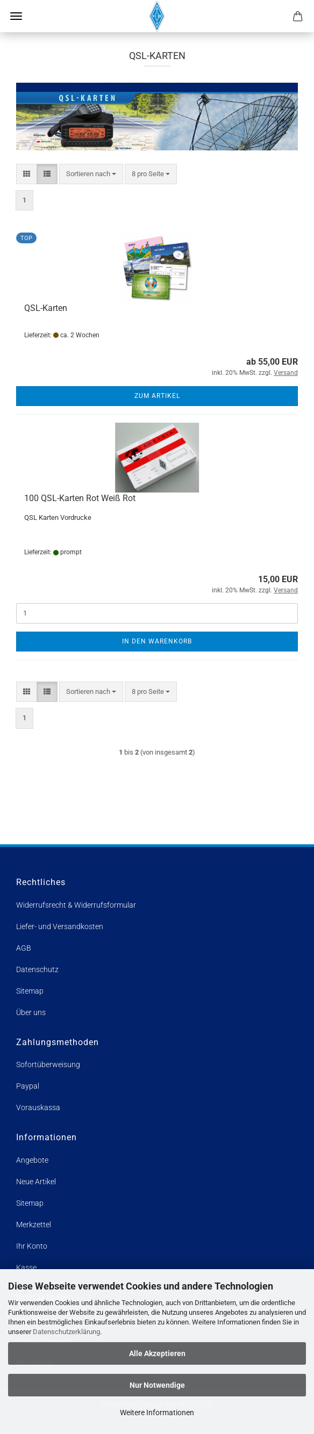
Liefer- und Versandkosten (59, 926)
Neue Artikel (36, 1181)
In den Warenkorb (157, 641)
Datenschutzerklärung (66, 1332)
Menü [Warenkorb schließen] (16, 16)
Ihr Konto (31, 1246)
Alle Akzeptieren (157, 1353)
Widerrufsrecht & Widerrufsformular (76, 905)
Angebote (32, 1160)
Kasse (26, 1267)
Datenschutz (37, 969)
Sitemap (30, 991)
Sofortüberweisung (48, 1064)
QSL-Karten (45, 308)
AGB (23, 948)
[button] (26, 174)
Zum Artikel (157, 396)
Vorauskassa (38, 1107)
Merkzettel (33, 1224)
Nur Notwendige (157, 1385)
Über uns (31, 1012)
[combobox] (91, 174)
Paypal (27, 1086)
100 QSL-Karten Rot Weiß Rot (79, 498)
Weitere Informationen (157, 1412)
